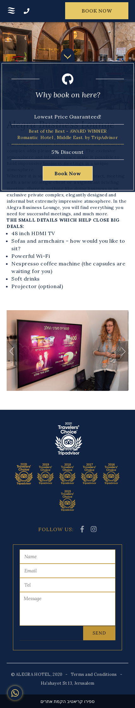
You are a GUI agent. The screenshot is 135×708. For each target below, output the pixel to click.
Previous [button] (13, 351)
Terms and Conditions (94, 674)
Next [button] (122, 351)
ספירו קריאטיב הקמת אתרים (67, 701)
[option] (67, 350)
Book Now (67, 173)
